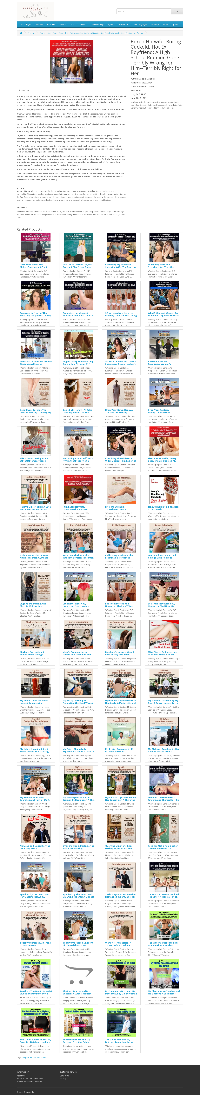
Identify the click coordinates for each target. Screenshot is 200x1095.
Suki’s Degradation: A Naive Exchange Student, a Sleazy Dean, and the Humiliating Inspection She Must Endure (120, 898)
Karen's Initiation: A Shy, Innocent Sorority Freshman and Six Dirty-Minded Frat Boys (78, 559)
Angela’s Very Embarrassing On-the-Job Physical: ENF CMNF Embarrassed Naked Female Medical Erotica (78, 365)
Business (39, 24)
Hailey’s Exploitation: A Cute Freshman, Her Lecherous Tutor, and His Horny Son (35, 509)
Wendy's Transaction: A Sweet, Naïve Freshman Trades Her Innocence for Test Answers (119, 946)
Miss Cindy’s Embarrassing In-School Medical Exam (162, 653)
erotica (33, 1057)
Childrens (51, 24)
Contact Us (64, 1076)
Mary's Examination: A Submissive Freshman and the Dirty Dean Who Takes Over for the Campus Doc (77, 656)
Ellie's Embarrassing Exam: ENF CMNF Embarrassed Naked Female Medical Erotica (34, 462)
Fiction (73, 24)
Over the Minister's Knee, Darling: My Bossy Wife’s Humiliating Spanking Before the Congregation (121, 849)
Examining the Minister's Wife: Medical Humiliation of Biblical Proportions (120, 461)
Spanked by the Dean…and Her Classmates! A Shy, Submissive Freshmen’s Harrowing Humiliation (34, 898)
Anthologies (26, 24)
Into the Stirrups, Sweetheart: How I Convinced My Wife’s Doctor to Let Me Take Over (120, 510)
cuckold (44, 1057)
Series (165, 24)
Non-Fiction (123, 24)
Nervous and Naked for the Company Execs (35, 847)
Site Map (63, 1078)
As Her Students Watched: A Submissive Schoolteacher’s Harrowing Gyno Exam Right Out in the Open (120, 365)
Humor (83, 24)
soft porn (25, 1057)
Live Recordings (97, 24)
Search (31, 33)
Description (24, 90)
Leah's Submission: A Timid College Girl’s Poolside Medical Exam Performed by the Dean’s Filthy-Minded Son (164, 559)
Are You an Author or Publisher (29, 1081)
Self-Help (155, 24)
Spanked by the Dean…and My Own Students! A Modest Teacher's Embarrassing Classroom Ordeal (78, 898)
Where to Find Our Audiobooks (30, 1078)
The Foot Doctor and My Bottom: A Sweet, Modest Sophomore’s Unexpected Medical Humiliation (77, 995)
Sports (175, 24)
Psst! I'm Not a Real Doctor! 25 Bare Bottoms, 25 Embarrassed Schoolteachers (164, 848)
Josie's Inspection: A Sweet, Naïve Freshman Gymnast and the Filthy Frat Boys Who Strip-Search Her (36, 559)
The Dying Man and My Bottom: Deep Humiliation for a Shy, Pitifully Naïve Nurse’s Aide (119, 1043)
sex (38, 1057)
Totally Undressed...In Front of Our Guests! (35, 944)
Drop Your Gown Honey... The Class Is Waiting (119, 411)
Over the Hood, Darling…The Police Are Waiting (78, 847)
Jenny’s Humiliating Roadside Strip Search (164, 508)
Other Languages (140, 24)
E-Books (63, 24)
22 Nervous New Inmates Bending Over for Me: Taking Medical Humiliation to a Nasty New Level (121, 317)
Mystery (111, 24)
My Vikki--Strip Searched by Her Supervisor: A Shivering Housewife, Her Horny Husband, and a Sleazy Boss (120, 801)
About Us (21, 1076)
